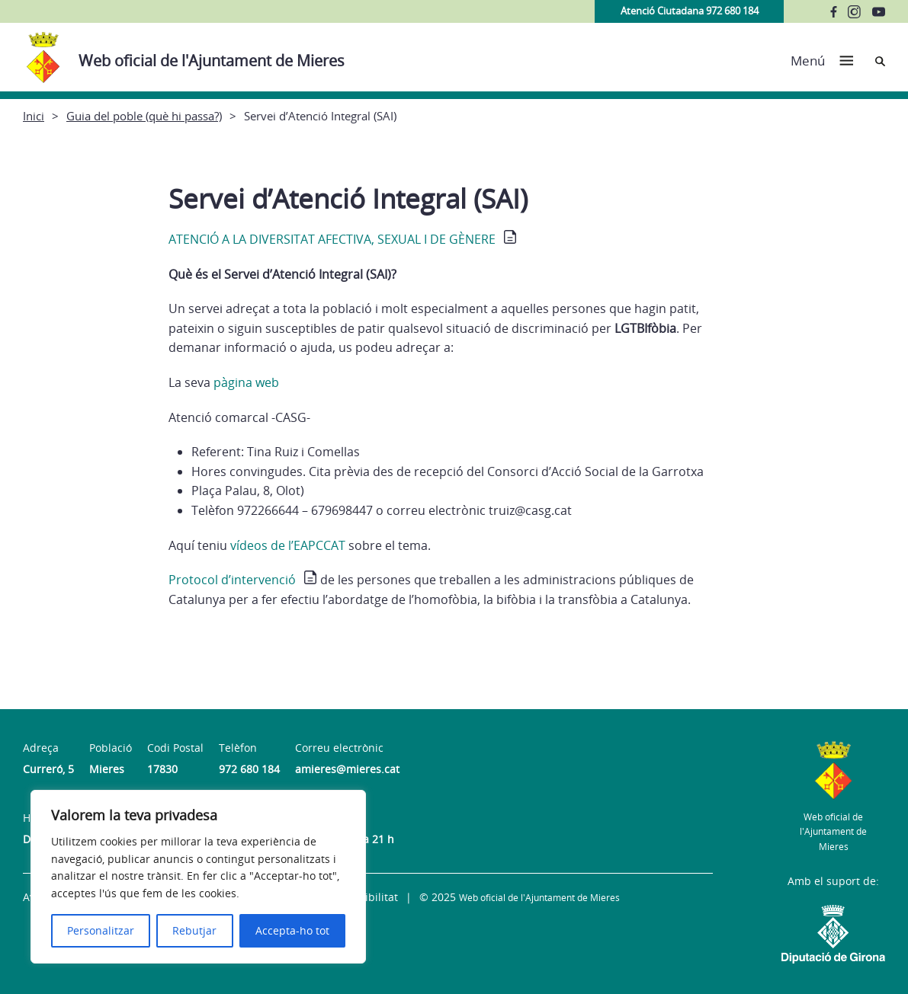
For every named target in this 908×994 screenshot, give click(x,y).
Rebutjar (194, 930)
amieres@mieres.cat (347, 769)
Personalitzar (100, 930)
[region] (198, 877)
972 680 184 (249, 769)
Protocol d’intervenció (232, 579)
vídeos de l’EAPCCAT (287, 545)
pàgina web (246, 382)
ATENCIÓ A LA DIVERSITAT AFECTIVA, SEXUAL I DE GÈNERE (332, 239)
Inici (33, 115)
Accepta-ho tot (292, 930)
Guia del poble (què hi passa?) (144, 115)
